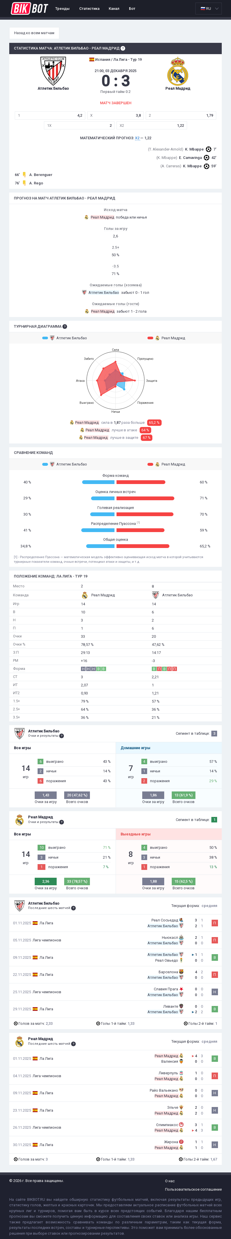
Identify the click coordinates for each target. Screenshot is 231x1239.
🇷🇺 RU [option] (206, 8)
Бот (132, 8)
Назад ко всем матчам (34, 33)
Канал (114, 8)
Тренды (62, 8)
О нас (170, 1181)
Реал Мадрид (166, 338)
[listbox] (208, 8)
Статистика (89, 8)
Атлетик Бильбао (64, 338)
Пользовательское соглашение (193, 1189)
